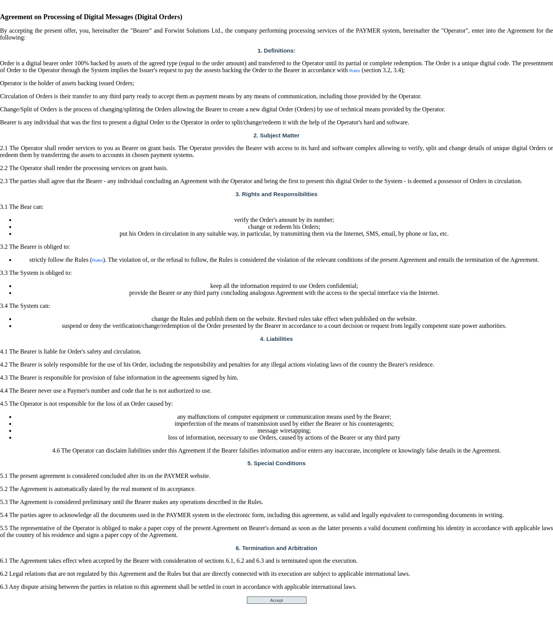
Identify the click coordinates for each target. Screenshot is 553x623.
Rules (354, 70)
